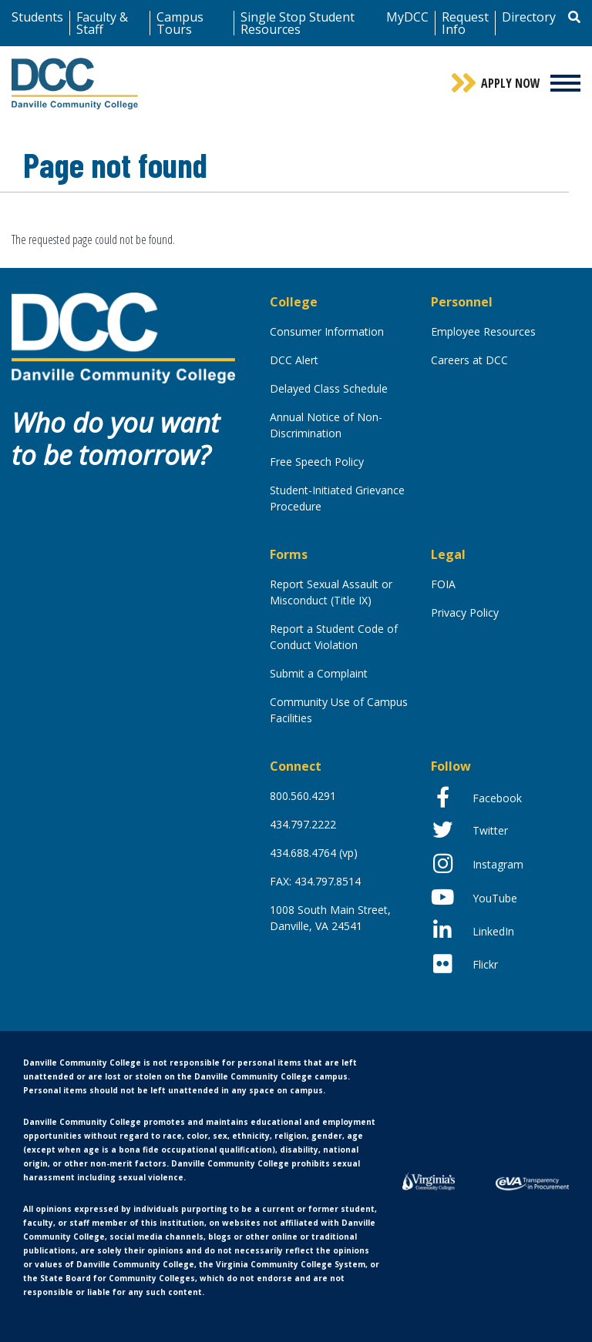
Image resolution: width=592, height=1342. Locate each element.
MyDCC (407, 16)
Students (37, 16)
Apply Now (510, 83)
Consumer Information (327, 331)
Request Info (465, 23)
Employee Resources (483, 331)
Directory (529, 16)
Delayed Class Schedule (329, 388)
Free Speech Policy (317, 461)
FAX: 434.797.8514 (315, 881)
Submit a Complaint (319, 673)
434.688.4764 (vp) (314, 852)
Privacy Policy (465, 612)
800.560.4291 (303, 795)
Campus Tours (180, 23)
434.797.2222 (303, 824)
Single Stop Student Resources (297, 23)
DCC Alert (294, 360)
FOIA (443, 584)
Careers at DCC (469, 360)
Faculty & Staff (102, 23)
